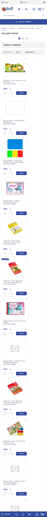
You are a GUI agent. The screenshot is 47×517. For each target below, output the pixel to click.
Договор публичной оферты (33, 476)
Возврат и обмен (9, 468)
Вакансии (27, 463)
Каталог (12, 28)
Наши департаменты (30, 460)
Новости (6, 473)
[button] (3, 423)
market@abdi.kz (9, 447)
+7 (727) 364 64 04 (10, 434)
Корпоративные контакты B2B (13, 460)
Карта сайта (28, 471)
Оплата (6, 463)
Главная (4, 28)
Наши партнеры (29, 479)
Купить (17, 93)
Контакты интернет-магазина (13, 471)
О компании (7, 479)
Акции (6, 476)
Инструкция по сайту (31, 473)
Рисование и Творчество (26, 28)
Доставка (6, 465)
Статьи (26, 465)
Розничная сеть (9, 457)
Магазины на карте (30, 457)
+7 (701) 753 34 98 (10, 437)
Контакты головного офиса (12, 482)
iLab (25, 509)
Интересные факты (30, 482)
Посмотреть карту (10, 443)
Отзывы (26, 468)
